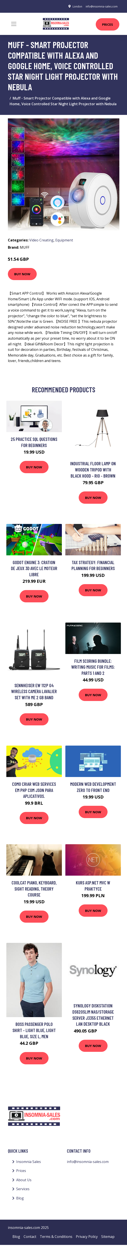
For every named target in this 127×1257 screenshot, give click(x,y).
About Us (23, 1179)
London (77, 6)
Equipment (64, 240)
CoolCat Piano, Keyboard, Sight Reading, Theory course (34, 888)
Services (23, 1188)
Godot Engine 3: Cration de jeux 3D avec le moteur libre (34, 568)
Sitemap (108, 1236)
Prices (107, 24)
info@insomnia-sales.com (102, 6)
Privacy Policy (87, 1236)
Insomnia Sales (28, 1161)
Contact (30, 1236)
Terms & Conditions (56, 1236)
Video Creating (41, 240)
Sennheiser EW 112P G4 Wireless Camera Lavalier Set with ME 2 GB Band (34, 691)
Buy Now (22, 274)
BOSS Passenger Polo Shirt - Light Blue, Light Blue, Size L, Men (34, 1030)
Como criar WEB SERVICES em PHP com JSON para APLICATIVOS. (34, 790)
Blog (20, 1198)
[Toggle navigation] (14, 24)
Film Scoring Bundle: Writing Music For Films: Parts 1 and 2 (93, 667)
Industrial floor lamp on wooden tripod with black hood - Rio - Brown (93, 469)
